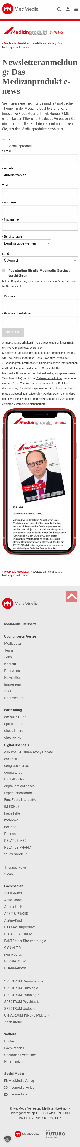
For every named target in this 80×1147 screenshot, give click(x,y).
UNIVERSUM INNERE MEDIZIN (27, 1015)
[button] (7, 1139)
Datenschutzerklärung (49, 378)
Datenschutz (13, 698)
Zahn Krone (13, 1022)
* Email (6, 151)
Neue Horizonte (15, 1062)
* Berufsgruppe (12, 236)
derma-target (13, 772)
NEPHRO (15, 961)
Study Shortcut (15, 854)
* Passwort (9, 296)
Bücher (9, 1041)
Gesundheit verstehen (20, 1055)
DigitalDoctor (14, 779)
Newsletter (12, 678)
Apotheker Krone (16, 907)
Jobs (8, 657)
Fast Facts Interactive (20, 800)
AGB (7, 691)
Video (8, 874)
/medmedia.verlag (19, 1087)
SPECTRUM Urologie (19, 1009)
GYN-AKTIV (12, 948)
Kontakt (10, 664)
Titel (5, 185)
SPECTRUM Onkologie (21, 988)
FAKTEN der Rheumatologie (25, 941)
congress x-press (16, 766)
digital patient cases (19, 786)
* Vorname (9, 202)
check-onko (12, 737)
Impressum (12, 684)
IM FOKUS (12, 807)
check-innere (13, 731)
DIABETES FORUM (18, 934)
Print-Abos (12, 671)
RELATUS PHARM (17, 847)
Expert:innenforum (18, 793)
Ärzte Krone (13, 900)
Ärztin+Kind (13, 920)
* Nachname (10, 219)
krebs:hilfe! (12, 813)
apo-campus (13, 724)
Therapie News (15, 867)
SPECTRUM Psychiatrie (21, 1002)
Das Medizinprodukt (19, 927)
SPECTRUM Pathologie (21, 995)
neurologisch (14, 954)
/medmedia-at (16, 1094)
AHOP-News (13, 893)
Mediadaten (13, 644)
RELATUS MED (15, 841)
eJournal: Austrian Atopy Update (28, 752)
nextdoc (10, 827)
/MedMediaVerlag (19, 1081)
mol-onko (11, 820)
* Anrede (7, 168)
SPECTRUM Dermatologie (23, 981)
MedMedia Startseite (20, 624)
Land (5, 253)
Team (8, 650)
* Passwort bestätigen (17, 313)
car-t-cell (10, 759)
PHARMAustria (15, 968)
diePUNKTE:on (15, 717)
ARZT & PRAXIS (16, 914)
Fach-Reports (14, 1048)
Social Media (14, 1074)
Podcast (10, 834)
